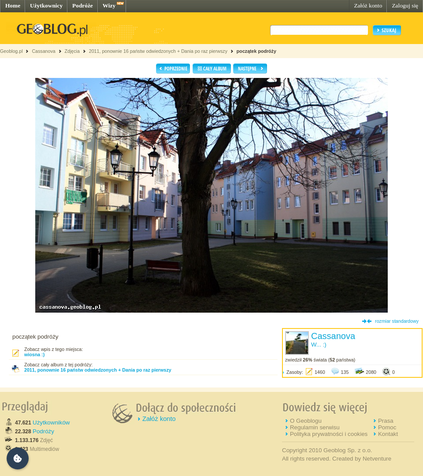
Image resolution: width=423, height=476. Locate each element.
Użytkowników (51, 422)
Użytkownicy (46, 5)
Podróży (43, 431)
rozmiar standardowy (397, 321)
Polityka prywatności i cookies (328, 434)
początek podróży (256, 51)
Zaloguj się (405, 5)
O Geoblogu (306, 420)
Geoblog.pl (11, 51)
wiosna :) (34, 354)
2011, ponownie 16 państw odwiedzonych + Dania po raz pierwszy (158, 51)
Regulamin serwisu (315, 427)
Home (12, 5)
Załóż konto (368, 5)
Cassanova (43, 51)
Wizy (109, 5)
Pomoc (387, 427)
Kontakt (388, 434)
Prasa (385, 420)
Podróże (82, 5)
